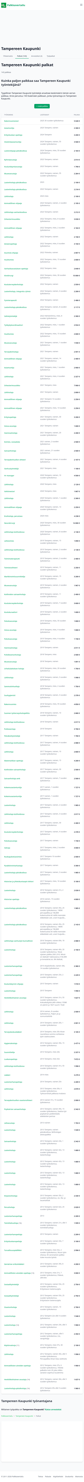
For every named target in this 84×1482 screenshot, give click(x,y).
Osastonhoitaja (10, 1307)
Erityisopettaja (10, 417)
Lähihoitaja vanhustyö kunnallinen (18, 941)
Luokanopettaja (10, 1059)
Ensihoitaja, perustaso (13, 516)
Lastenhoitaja (9, 805)
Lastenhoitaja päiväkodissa (15, 182)
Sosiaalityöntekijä (11, 1284)
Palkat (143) (22, 56)
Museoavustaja (10, 173)
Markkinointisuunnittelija (14, 576)
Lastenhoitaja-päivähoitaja (15, 1388)
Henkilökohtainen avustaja (15, 998)
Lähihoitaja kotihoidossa (14, 532)
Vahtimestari (9, 491)
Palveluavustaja (10, 621)
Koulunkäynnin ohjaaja (13, 984)
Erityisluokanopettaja (13, 1241)
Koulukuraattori (10, 612)
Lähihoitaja (8, 196)
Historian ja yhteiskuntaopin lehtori (19, 881)
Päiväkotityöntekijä (12, 736)
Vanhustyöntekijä (11, 468)
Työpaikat (51, 56)
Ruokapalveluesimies (13, 857)
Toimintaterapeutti (12, 559)
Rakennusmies (10, 704)
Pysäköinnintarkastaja (13, 865)
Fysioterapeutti (10, 300)
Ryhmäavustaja (10, 160)
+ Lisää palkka (42, 106)
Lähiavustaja (9, 1123)
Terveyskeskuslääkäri (13, 1032)
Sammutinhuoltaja (12, 686)
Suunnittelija (9, 1052)
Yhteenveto (8, 56)
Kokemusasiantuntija (13, 787)
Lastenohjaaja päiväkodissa (15, 151)
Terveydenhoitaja (11, 352)
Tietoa (40, 1476)
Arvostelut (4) (36, 56)
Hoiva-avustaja (10, 426)
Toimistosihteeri (10, 567)
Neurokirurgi (9, 523)
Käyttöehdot (58, 1476)
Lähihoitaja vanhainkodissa (15, 212)
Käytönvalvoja (10, 1345)
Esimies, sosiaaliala (12, 442)
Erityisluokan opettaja (13, 135)
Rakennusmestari (11, 121)
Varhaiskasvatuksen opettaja (16, 268)
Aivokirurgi (8, 275)
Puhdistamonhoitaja (12, 655)
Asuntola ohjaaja (11, 253)
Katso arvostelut (53, 1409)
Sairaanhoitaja (10, 451)
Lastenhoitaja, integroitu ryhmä (17, 291)
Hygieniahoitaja (10, 1043)
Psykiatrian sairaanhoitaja (15, 1109)
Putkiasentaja (9, 729)
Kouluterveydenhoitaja (13, 284)
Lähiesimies (9, 541)
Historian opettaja (11, 899)
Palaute (48, 1476)
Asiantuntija (9, 128)
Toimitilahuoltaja (11, 1223)
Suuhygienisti (9, 695)
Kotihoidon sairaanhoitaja (15, 594)
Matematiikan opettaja (13, 761)
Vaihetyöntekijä (10, 316)
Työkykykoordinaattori (13, 325)
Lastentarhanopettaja (13, 966)
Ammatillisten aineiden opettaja (17, 1273)
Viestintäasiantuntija (12, 142)
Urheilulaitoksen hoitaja (14, 668)
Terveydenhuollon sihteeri (15, 460)
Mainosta (79, 1476)
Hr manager (9, 475)
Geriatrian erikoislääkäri (14, 1264)
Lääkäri (7, 1075)
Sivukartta (69, 1476)
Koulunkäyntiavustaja (13, 166)
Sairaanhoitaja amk (12, 778)
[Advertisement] (42, 28)
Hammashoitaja (10, 433)
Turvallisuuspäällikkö (13, 1250)
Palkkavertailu (13, 5)
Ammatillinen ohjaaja (13, 203)
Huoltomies (9, 260)
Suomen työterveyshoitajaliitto (17, 713)
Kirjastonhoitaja (10, 1196)
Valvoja (7, 848)
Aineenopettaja (10, 244)
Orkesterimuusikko (12, 219)
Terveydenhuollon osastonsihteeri (18, 1100)
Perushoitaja (9, 1207)
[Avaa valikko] (81, 4)
